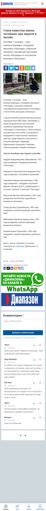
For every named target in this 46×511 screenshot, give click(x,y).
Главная (6, 22)
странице (19, 246)
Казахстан (23, 22)
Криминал (14, 22)
